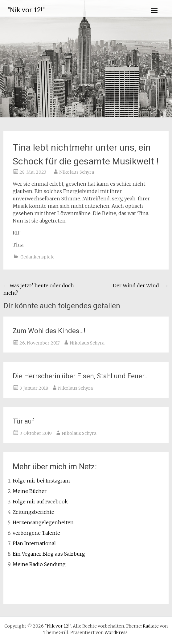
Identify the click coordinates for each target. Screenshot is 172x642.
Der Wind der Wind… (141, 285)
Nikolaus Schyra (76, 172)
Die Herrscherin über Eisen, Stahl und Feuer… (81, 376)
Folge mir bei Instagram (41, 481)
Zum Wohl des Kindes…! (49, 331)
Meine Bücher (30, 491)
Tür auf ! (25, 421)
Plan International (34, 543)
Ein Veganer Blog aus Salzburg (49, 554)
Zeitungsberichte (33, 512)
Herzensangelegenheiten (43, 522)
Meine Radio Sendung (39, 564)
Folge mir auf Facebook (40, 501)
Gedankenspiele (37, 257)
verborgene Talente (36, 533)
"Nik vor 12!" (26, 10)
